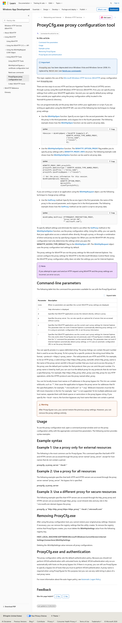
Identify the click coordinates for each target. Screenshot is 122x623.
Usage (41, 45)
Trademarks (96, 621)
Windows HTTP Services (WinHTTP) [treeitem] (13, 27)
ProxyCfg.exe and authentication (50, 54)
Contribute (41, 621)
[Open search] (111, 3)
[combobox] (16, 20)
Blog (30, 621)
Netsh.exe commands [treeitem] (16, 72)
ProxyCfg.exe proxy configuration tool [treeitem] (15, 78)
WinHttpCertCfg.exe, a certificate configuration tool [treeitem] (18, 66)
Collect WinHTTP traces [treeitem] (16, 84)
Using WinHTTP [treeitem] (12, 41)
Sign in (116, 3)
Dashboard (114, 9)
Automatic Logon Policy (91, 579)
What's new (102, 9)
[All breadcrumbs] (39, 17)
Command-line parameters (48, 42)
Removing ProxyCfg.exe (47, 51)
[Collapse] (28, 16)
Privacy (50, 621)
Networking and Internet (52, 17)
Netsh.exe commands (71, 71)
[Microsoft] (4, 3)
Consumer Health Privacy (66, 621)
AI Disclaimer (6, 621)
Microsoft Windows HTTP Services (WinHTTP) (82, 78)
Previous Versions (20, 621)
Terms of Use (84, 621)
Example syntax (44, 48)
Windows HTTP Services (73, 17)
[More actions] (115, 17)
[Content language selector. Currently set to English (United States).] (12, 616)
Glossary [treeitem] (8, 92)
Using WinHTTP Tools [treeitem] (16, 61)
